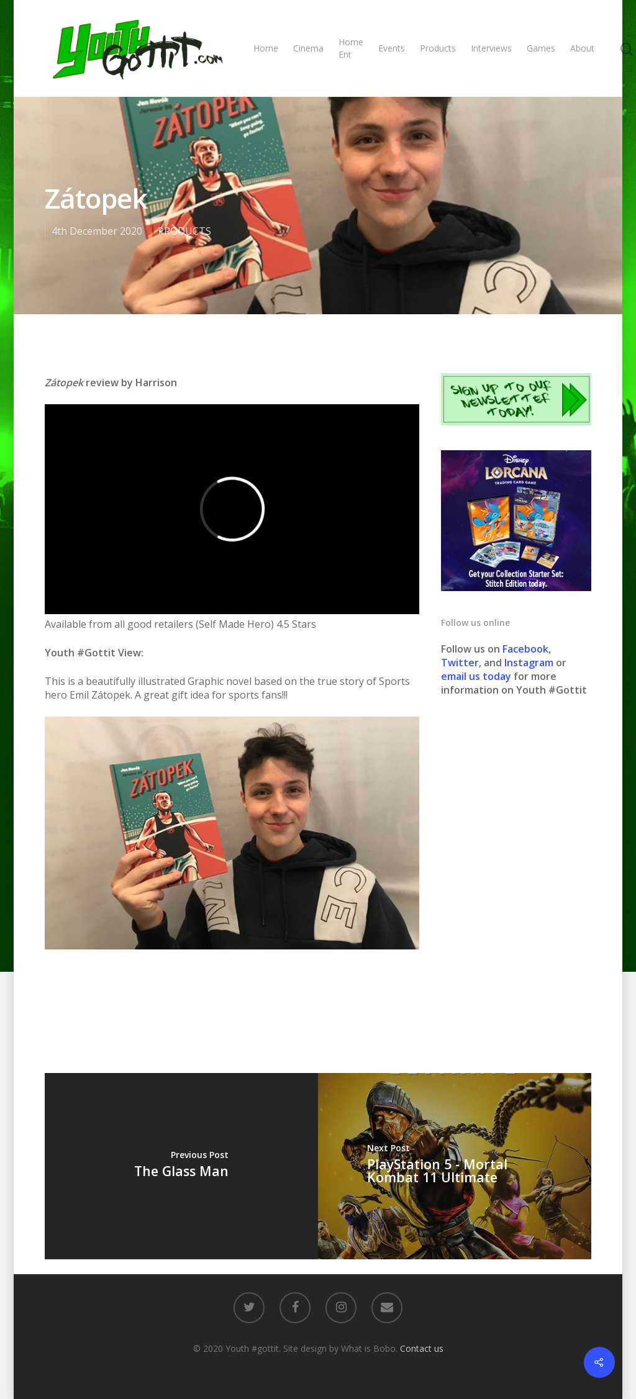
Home (265, 48)
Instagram (530, 662)
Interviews (491, 48)
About (582, 48)
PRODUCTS (184, 231)
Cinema (308, 48)
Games (541, 48)
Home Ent (350, 48)
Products (438, 48)
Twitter (460, 662)
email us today (476, 676)
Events (391, 48)
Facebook (525, 649)
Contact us (421, 1348)
